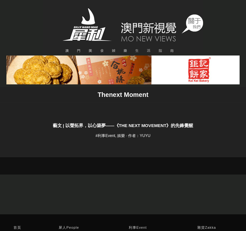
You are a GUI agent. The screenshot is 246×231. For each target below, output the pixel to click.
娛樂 (121, 135)
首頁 (17, 227)
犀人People (69, 227)
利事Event (138, 227)
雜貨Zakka (206, 227)
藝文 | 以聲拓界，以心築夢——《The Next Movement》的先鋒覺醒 (123, 125)
